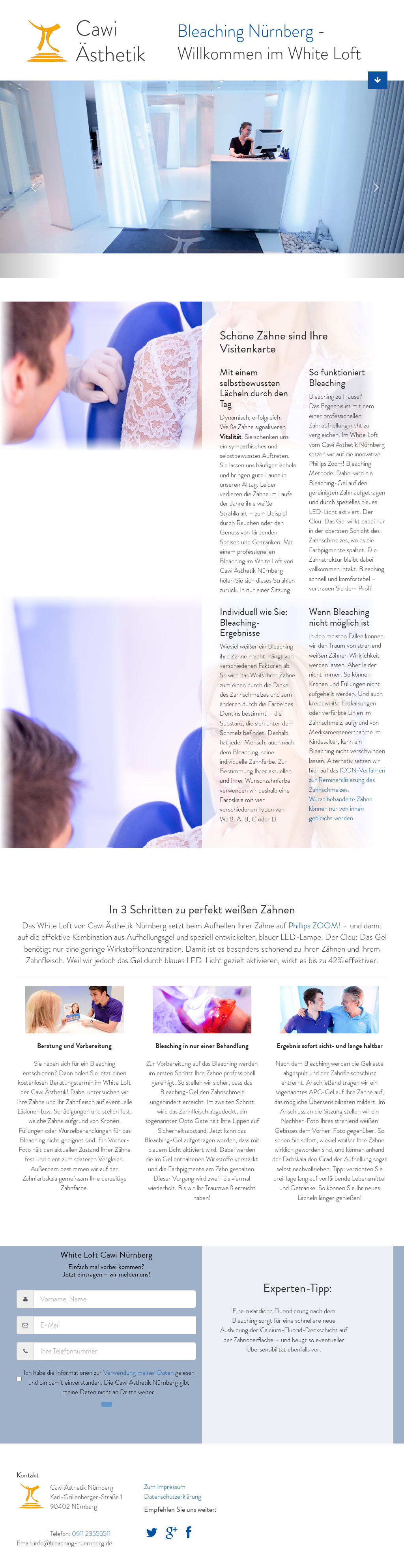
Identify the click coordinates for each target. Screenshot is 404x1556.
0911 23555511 (91, 1534)
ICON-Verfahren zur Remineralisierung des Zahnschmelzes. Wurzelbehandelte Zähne (347, 784)
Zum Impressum (164, 1487)
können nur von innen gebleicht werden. (336, 813)
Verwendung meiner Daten (138, 1373)
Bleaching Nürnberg (245, 30)
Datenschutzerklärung (172, 1497)
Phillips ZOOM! (314, 926)
